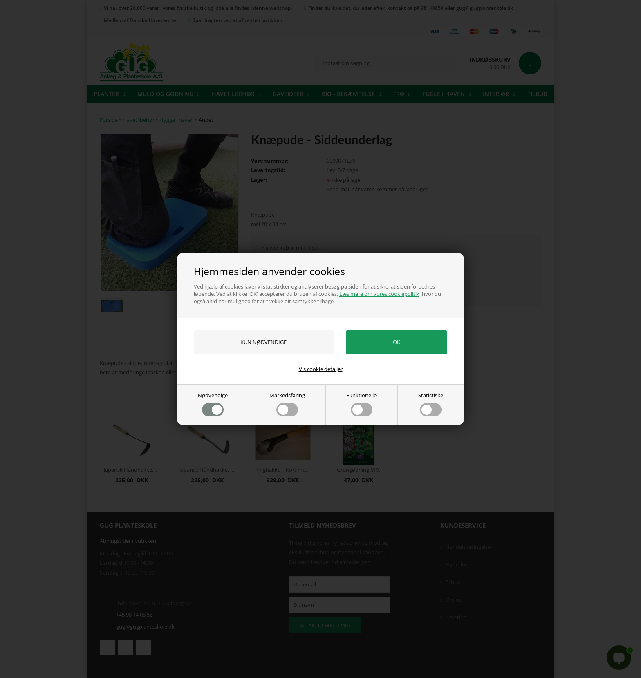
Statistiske (430, 404)
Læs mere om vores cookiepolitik (379, 294)
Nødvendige (213, 404)
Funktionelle (361, 404)
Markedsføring (287, 404)
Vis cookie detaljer (321, 369)
